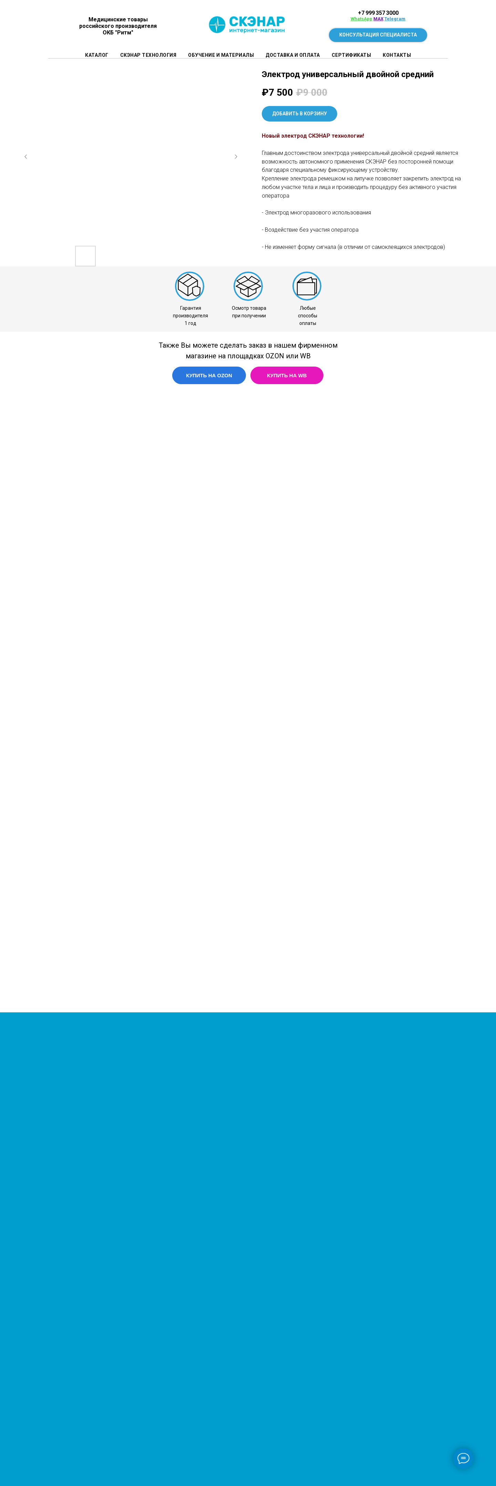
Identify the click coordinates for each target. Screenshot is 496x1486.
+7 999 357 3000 (378, 13)
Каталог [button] (96, 55)
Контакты (397, 55)
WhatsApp (361, 18)
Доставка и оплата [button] (293, 55)
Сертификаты (351, 55)
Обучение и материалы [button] (221, 55)
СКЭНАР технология (148, 55)
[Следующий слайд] (236, 156)
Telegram (394, 18)
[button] (378, 35)
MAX (378, 18)
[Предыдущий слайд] (26, 156)
